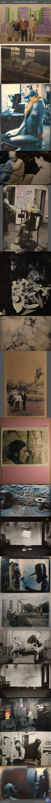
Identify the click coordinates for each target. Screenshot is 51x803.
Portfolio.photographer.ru (44, 801)
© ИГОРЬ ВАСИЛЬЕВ (6, 801)
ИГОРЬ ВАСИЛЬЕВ (20, 2)
